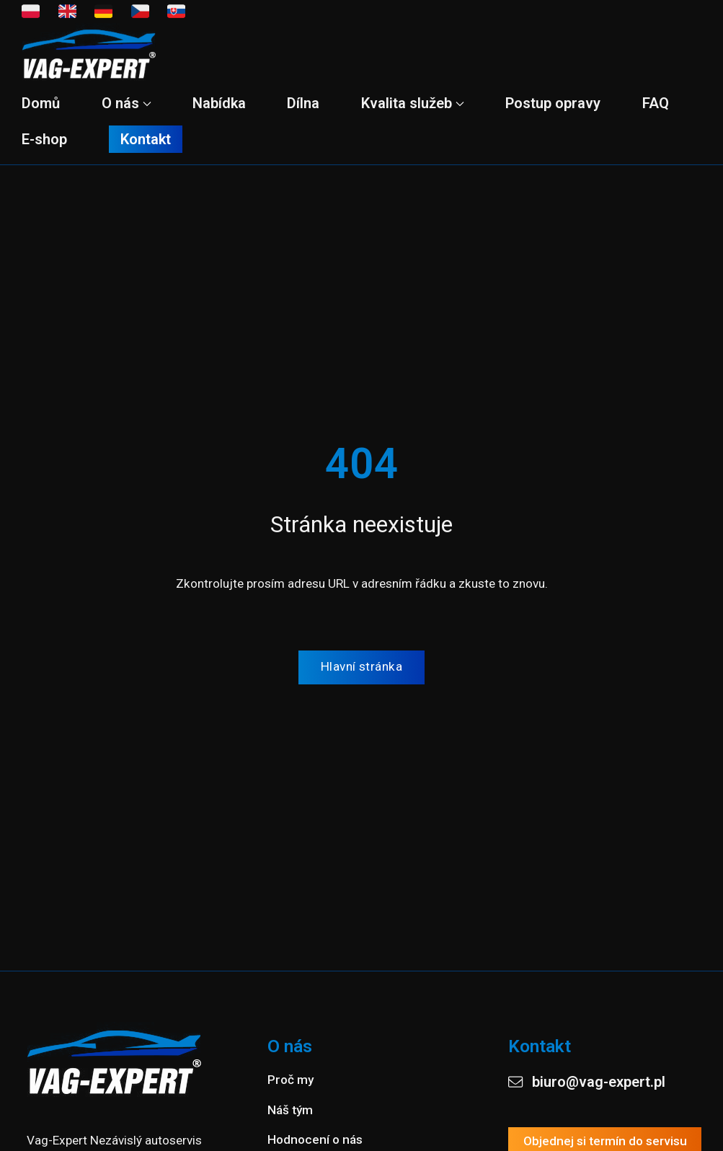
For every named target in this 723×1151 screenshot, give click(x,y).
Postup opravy (552, 103)
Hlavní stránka (361, 666)
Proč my (290, 1079)
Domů (41, 103)
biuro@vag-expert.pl (586, 1082)
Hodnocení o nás (315, 1139)
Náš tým (290, 1109)
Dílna (303, 103)
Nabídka (219, 103)
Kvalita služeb (412, 103)
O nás (126, 103)
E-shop (44, 139)
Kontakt (145, 139)
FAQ (655, 103)
